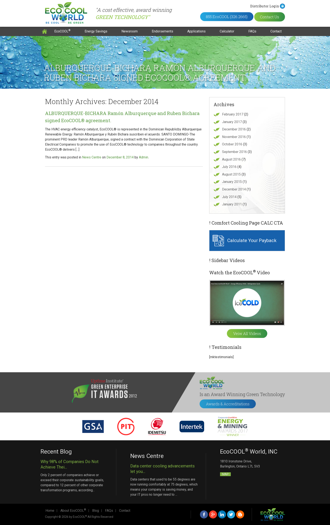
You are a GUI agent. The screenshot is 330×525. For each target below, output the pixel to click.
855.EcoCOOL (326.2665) (232, 16)
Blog (95, 510)
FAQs (252, 31)
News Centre (91, 157)
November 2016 (234, 137)
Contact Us (275, 16)
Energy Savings (96, 31)
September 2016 (234, 152)
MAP (284, 474)
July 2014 (229, 197)
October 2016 (232, 144)
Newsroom (129, 31)
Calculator (227, 31)
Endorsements (162, 31)
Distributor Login (271, 6)
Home (44, 31)
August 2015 (231, 174)
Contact (276, 31)
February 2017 (232, 114)
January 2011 (232, 204)
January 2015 (232, 182)
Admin (143, 157)
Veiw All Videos (247, 333)
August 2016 (231, 159)
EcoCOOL (62, 31)
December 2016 (234, 129)
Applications (196, 31)
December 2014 (234, 189)
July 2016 (229, 167)
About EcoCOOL (73, 510)
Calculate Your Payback (252, 240)
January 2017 (232, 122)
